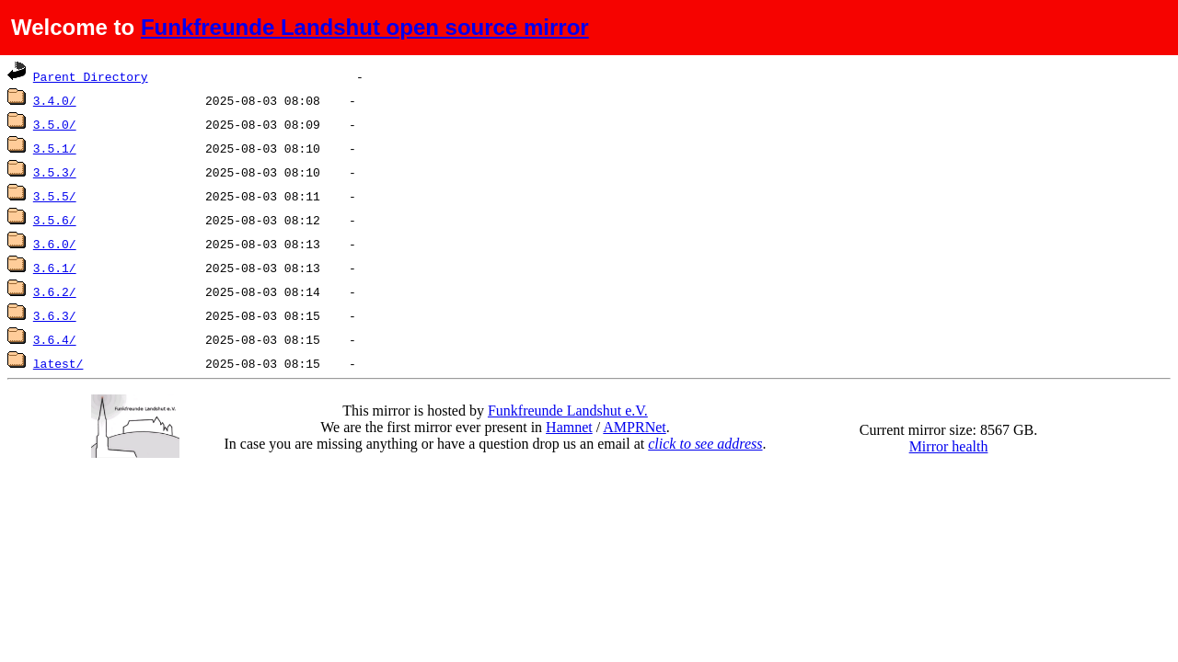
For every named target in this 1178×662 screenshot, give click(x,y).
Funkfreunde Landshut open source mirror (365, 27)
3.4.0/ (54, 100)
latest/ (58, 363)
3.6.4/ (54, 339)
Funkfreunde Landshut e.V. (568, 410)
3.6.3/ (54, 315)
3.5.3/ (54, 172)
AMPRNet (634, 427)
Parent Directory (90, 76)
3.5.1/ (54, 148)
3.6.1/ (54, 267)
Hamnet (569, 427)
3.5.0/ (54, 124)
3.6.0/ (54, 243)
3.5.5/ (54, 196)
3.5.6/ (54, 219)
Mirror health (948, 446)
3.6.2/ (54, 291)
